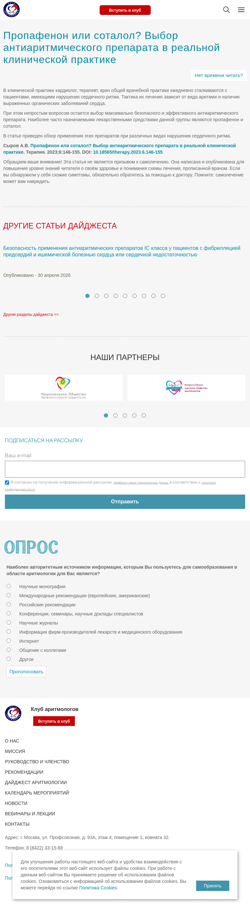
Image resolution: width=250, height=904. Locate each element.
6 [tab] (134, 296)
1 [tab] (87, 296)
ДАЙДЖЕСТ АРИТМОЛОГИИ (36, 782)
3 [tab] (106, 296)
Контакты (17, 824)
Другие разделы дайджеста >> (31, 314)
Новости (16, 803)
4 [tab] (116, 296)
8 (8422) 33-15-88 (44, 847)
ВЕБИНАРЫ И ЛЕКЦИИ (30, 813)
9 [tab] (163, 296)
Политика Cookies (98, 887)
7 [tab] (144, 296)
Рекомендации (24, 772)
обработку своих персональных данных (141, 483)
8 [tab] (153, 296)
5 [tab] (125, 296)
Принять (213, 885)
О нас (12, 740)
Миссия (15, 751)
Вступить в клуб (125, 10)
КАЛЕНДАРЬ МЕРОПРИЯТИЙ (37, 792)
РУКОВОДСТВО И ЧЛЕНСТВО (37, 761)
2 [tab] (97, 296)
